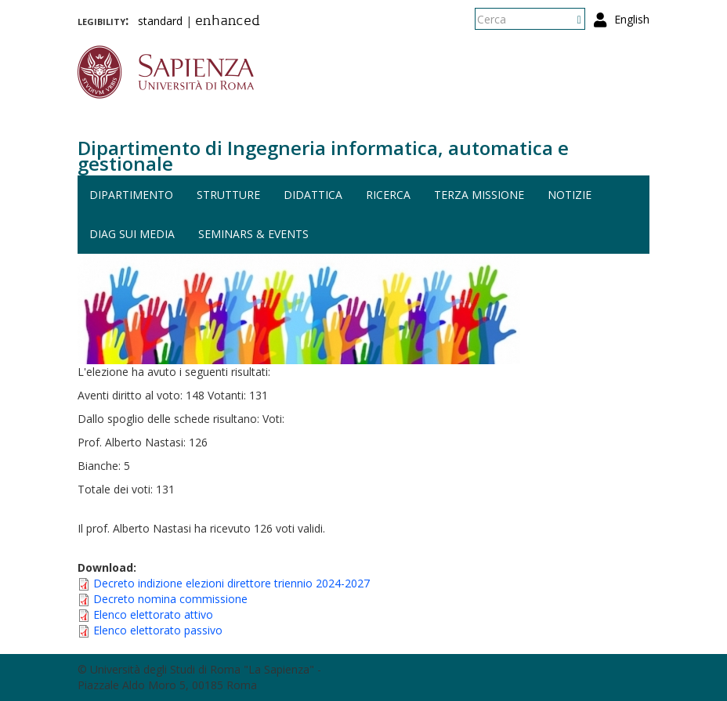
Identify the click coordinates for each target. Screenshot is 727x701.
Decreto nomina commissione (170, 598)
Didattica (313, 194)
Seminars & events (253, 233)
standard (160, 20)
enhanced (227, 22)
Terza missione (479, 194)
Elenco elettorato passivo (157, 630)
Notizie (569, 194)
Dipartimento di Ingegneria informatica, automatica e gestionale (323, 155)
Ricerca (388, 194)
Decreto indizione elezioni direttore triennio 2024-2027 (231, 583)
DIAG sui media (132, 233)
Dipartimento (131, 194)
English (631, 19)
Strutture (228, 194)
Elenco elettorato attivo (153, 614)
